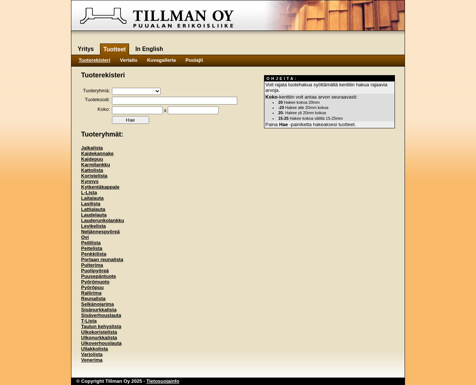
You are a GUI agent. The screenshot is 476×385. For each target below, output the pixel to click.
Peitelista (91, 248)
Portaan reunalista (102, 259)
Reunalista (93, 298)
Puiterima (92, 265)
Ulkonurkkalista (99, 337)
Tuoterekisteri (94, 60)
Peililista (91, 243)
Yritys (86, 49)
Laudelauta (94, 215)
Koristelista (94, 176)
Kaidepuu (92, 159)
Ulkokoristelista (99, 332)
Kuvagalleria (161, 60)
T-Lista (89, 321)
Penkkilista (93, 254)
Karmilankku (95, 164)
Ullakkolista (94, 349)
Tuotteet (114, 49)
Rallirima (91, 293)
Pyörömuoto (95, 282)
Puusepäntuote (98, 276)
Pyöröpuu (92, 287)
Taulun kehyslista (101, 326)
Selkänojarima (97, 304)
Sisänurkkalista (98, 309)
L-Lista (89, 192)
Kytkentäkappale (100, 187)
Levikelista (93, 226)
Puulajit (194, 60)
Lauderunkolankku (102, 220)
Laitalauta (92, 198)
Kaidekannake (97, 153)
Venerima (92, 360)
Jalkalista (92, 148)
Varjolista (92, 354)
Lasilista (90, 203)
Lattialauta (93, 209)
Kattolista (92, 170)
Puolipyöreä (95, 270)
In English (149, 49)
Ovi (85, 237)
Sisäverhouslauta (101, 315)
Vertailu (129, 60)
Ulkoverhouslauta (101, 343)
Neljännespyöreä (100, 231)
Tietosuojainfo (163, 381)
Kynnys (90, 181)
